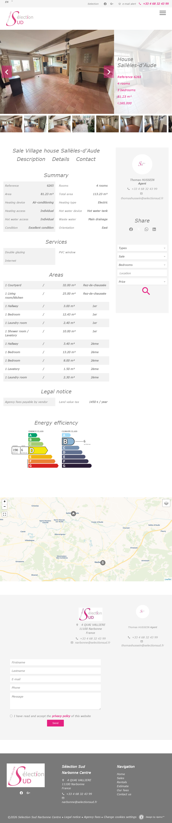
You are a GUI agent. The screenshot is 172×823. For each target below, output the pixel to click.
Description (31, 159)
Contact (86, 159)
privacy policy (61, 716)
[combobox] (142, 248)
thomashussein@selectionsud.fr (142, 198)
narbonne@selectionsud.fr (92, 642)
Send (55, 723)
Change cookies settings (120, 816)
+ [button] (5, 501)
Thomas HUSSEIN (142, 179)
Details (60, 159)
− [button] (5, 506)
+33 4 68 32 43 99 (156, 3)
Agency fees (92, 816)
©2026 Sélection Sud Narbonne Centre (34, 817)
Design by (154, 817)
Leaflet (168, 579)
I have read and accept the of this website (52, 716)
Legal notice (72, 816)
